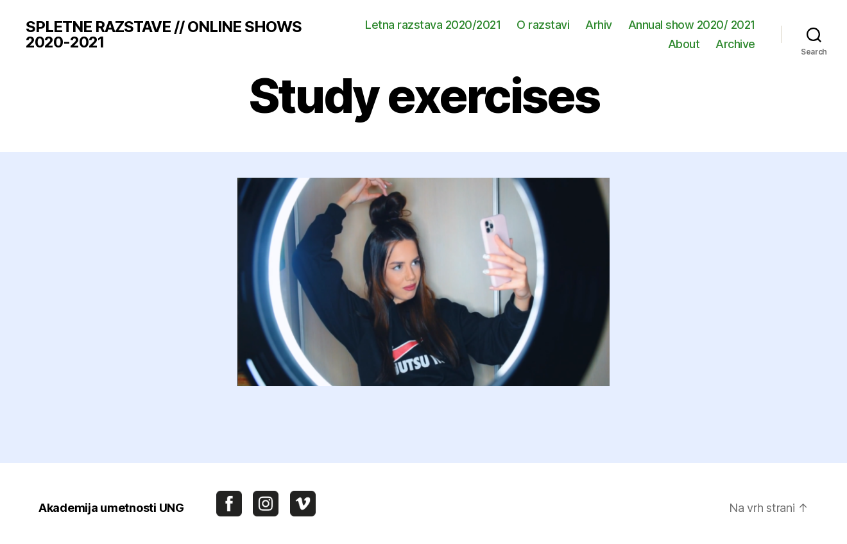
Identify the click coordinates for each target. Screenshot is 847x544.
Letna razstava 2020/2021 (433, 24)
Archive (735, 44)
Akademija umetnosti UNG (111, 507)
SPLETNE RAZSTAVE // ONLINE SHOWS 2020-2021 (164, 34)
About (684, 44)
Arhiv (598, 24)
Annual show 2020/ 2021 (691, 24)
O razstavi (543, 24)
